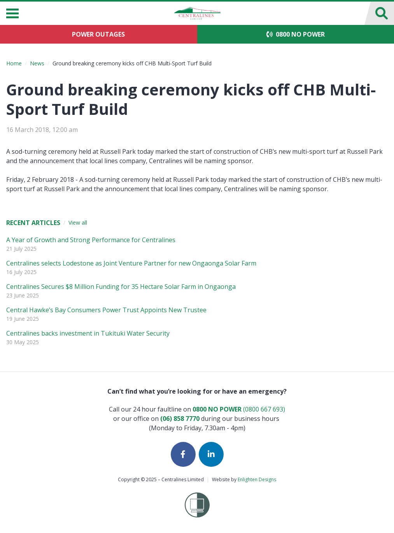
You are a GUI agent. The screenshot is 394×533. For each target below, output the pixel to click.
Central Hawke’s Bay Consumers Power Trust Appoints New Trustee (106, 310)
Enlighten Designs (257, 479)
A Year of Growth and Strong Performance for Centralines (90, 240)
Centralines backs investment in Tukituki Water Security (88, 333)
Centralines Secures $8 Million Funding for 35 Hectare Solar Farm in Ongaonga (121, 286)
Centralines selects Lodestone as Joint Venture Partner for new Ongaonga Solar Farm (131, 263)
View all (77, 222)
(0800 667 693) (239, 409)
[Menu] (12, 13)
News (37, 63)
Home (14, 63)
